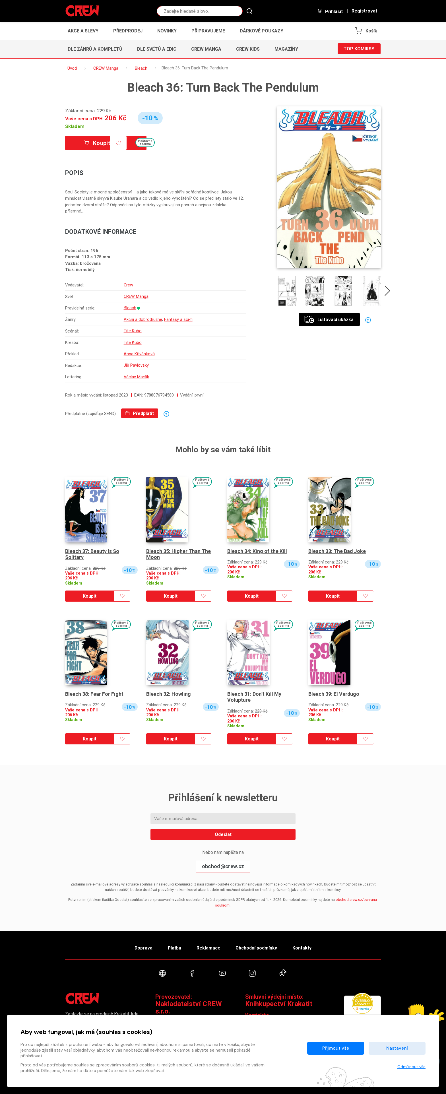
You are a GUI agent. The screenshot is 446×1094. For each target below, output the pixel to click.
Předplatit (139, 411)
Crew (128, 285)
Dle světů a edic (156, 49)
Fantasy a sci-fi (178, 318)
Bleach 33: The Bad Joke (337, 549)
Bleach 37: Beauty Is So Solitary (92, 552)
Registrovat (364, 11)
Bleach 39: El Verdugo (334, 691)
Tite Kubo (132, 329)
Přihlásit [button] (329, 11)
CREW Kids (248, 49)
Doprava (142, 945)
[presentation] (388, 292)
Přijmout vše (335, 1048)
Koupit (97, 143)
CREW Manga (206, 49)
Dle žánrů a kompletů (95, 49)
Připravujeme (208, 31)
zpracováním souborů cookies (125, 1065)
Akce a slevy (83, 31)
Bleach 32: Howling (168, 691)
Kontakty (303, 945)
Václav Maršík (136, 374)
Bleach (129, 307)
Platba (174, 945)
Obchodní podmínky (257, 945)
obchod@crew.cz (223, 864)
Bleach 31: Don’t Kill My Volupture (254, 694)
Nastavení (397, 1048)
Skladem (74, 126)
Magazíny (286, 49)
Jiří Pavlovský (135, 363)
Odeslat (223, 832)
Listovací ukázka (329, 319)
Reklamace (208, 945)
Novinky (167, 31)
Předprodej (128, 31)
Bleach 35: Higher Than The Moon (178, 552)
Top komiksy (359, 49)
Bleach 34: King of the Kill (257, 549)
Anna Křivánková (138, 352)
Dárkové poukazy (261, 31)
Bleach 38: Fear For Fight (94, 691)
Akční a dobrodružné (142, 318)
